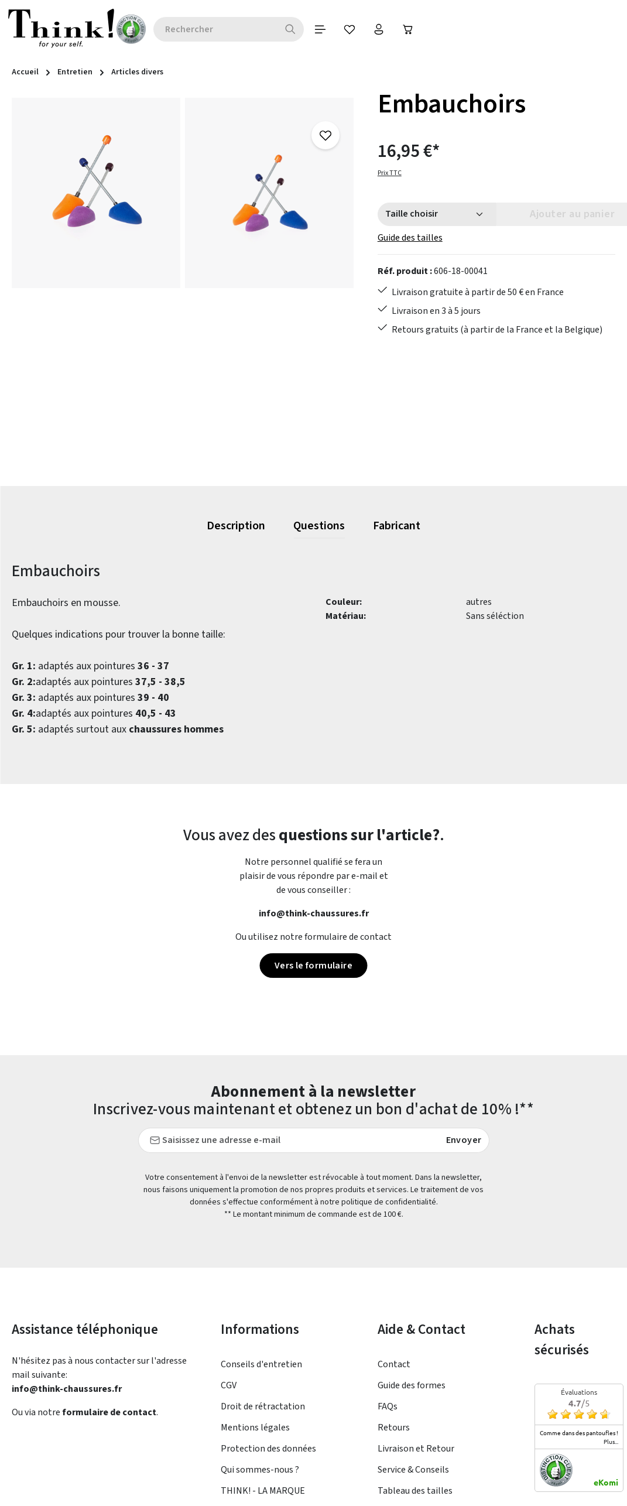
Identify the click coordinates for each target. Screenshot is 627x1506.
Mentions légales (255, 1427)
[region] (183, 286)
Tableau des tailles (415, 1490)
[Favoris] (320, 29)
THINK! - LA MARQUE (263, 1490)
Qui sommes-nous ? (260, 1469)
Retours (394, 1427)
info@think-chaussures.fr (314, 913)
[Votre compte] (349, 29)
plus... (611, 1441)
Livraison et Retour (416, 1448)
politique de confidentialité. (389, 1202)
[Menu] (290, 29)
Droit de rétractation (263, 1406)
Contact (394, 1364)
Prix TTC (390, 173)
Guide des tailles (410, 237)
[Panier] (378, 29)
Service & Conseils (413, 1469)
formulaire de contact (109, 1412)
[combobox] (186, 29)
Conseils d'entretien (261, 1364)
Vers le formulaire (313, 965)
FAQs (388, 1406)
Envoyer (464, 1140)
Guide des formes (412, 1385)
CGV (229, 1385)
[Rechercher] (261, 29)
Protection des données (268, 1448)
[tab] (236, 526)
